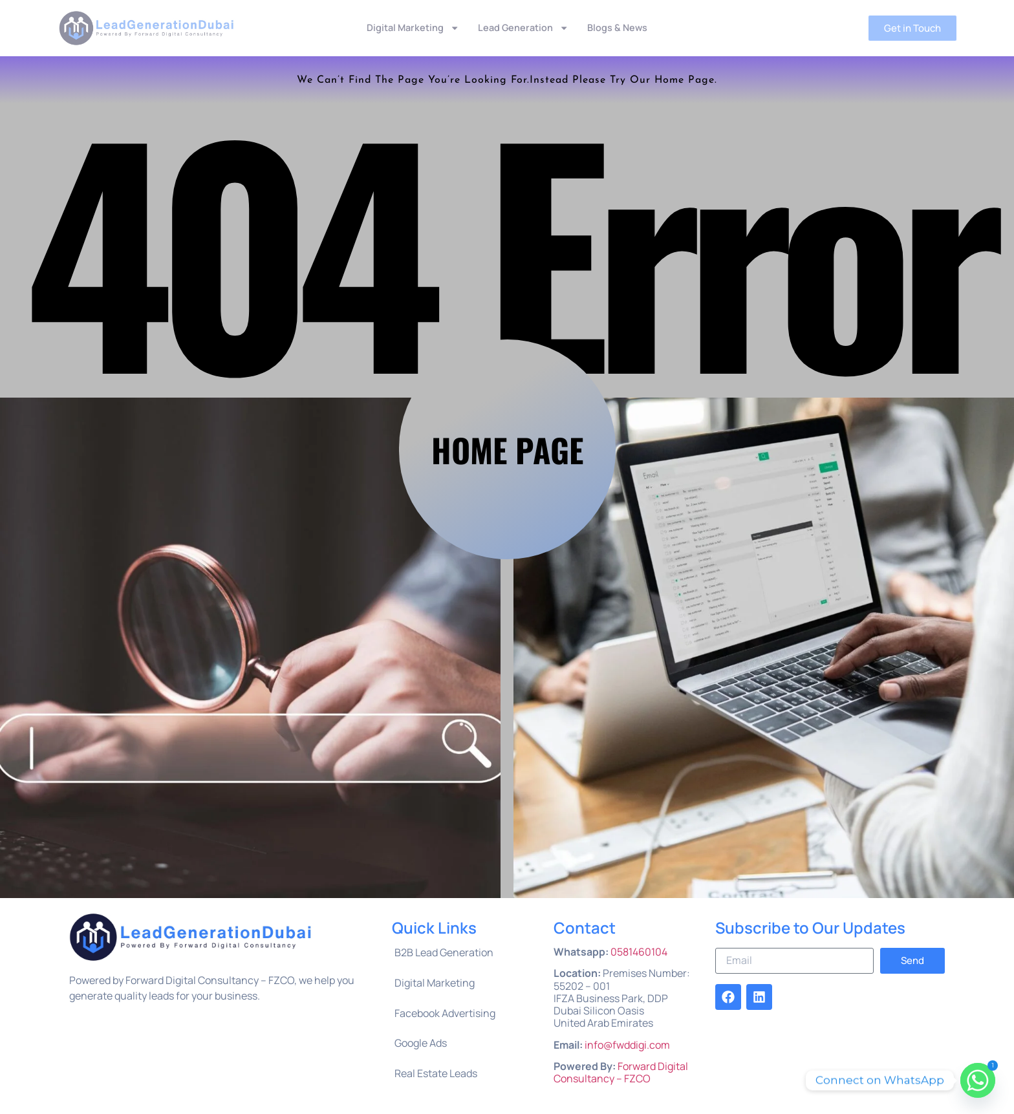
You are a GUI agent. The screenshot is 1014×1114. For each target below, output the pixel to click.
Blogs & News (617, 27)
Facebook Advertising (444, 1013)
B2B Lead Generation (443, 952)
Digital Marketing (413, 28)
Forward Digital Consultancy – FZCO (621, 1072)
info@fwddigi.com (627, 1045)
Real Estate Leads (435, 1073)
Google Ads (420, 1043)
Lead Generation (523, 28)
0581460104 (638, 952)
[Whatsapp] (977, 1080)
